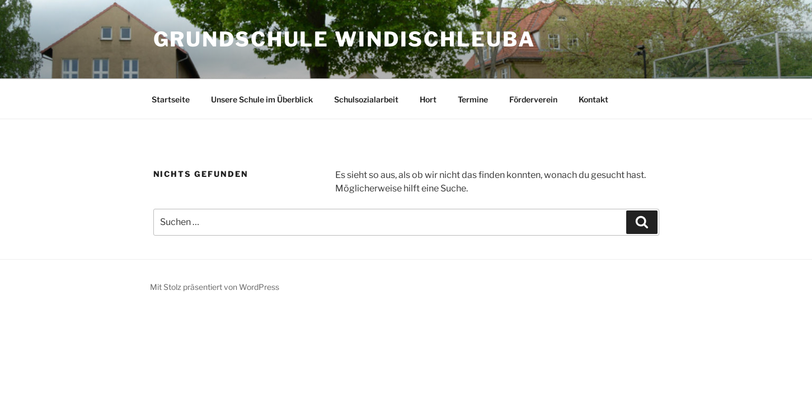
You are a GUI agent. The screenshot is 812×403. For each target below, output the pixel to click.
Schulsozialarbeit (366, 99)
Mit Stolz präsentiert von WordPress (214, 287)
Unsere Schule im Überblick (262, 99)
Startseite (171, 99)
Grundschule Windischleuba (344, 39)
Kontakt (593, 99)
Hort (428, 99)
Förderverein (533, 99)
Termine (473, 99)
